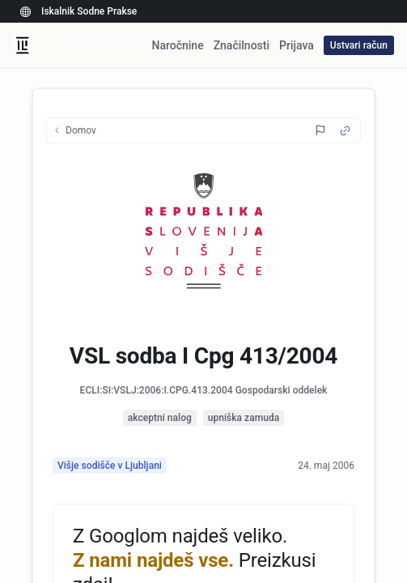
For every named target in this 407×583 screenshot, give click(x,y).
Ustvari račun (359, 45)
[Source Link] (345, 131)
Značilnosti (241, 45)
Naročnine (177, 45)
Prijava (296, 45)
